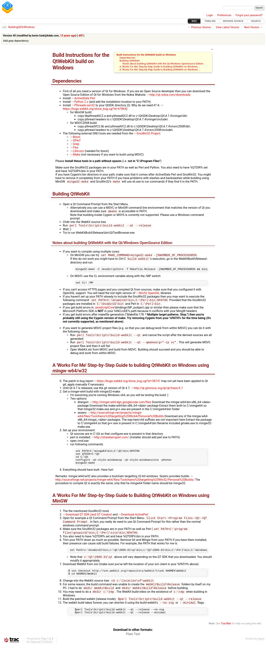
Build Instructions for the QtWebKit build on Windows (146, 54)
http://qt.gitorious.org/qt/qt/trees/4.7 (157, 392)
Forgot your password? (249, 15)
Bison (75, 137)
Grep (74, 144)
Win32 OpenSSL (148, 296)
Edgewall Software (41, 656)
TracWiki (226, 637)
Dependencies (127, 57)
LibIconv (77, 151)
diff (81, 35)
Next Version (251, 27)
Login (210, 15)
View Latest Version (227, 27)
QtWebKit (63, 61)
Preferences (224, 15)
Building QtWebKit (130, 60)
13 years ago (67, 35)
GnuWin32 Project (147, 133)
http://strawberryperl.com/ (110, 441)
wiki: (4, 27)
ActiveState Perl (83, 98)
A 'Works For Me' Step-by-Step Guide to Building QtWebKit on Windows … (160, 69)
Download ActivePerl (133, 521)
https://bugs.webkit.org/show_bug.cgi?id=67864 (113, 107)
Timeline (210, 21)
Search (256, 21)
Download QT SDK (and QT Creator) (87, 521)
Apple (261, 652)
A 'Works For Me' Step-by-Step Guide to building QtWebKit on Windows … (160, 66)
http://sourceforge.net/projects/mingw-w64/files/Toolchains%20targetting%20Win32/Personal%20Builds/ (124, 485)
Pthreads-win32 (83, 105)
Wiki (194, 21)
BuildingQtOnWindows (21, 27)
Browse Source (233, 21)
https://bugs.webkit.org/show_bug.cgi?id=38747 (127, 385)
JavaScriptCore (104, 311)
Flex (74, 147)
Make (75, 154)
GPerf (75, 140)
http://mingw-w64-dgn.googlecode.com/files (120, 406)
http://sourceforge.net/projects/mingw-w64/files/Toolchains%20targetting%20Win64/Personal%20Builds (121, 418)
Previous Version (201, 27)
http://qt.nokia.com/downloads (168, 94)
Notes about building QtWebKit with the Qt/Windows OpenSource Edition (162, 63)
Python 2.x (79, 102)
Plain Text (133, 648)
